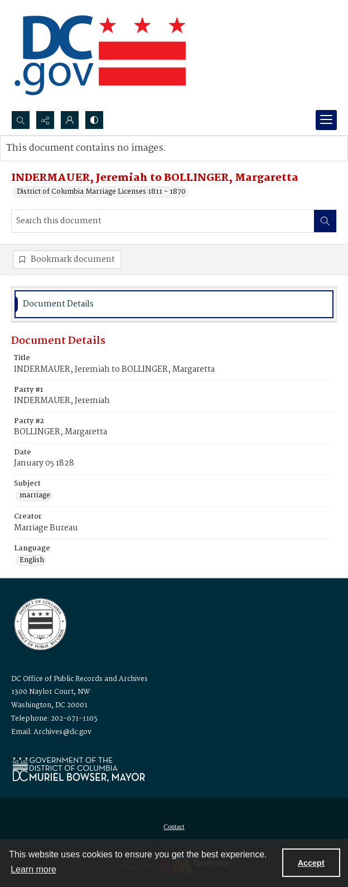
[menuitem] (174, 826)
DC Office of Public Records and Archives (79, 679)
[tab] (174, 304)
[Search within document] (325, 221)
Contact (173, 827)
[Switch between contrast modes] (94, 120)
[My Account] (70, 120)
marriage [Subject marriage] (35, 495)
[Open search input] (21, 120)
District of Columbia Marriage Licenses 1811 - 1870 (101, 192)
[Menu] (326, 120)
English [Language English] (32, 560)
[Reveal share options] (45, 120)
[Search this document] (163, 221)
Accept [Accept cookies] (311, 863)
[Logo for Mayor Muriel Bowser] (78, 769)
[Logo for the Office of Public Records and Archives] (39, 623)
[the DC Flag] (100, 55)
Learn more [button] (33, 869)
